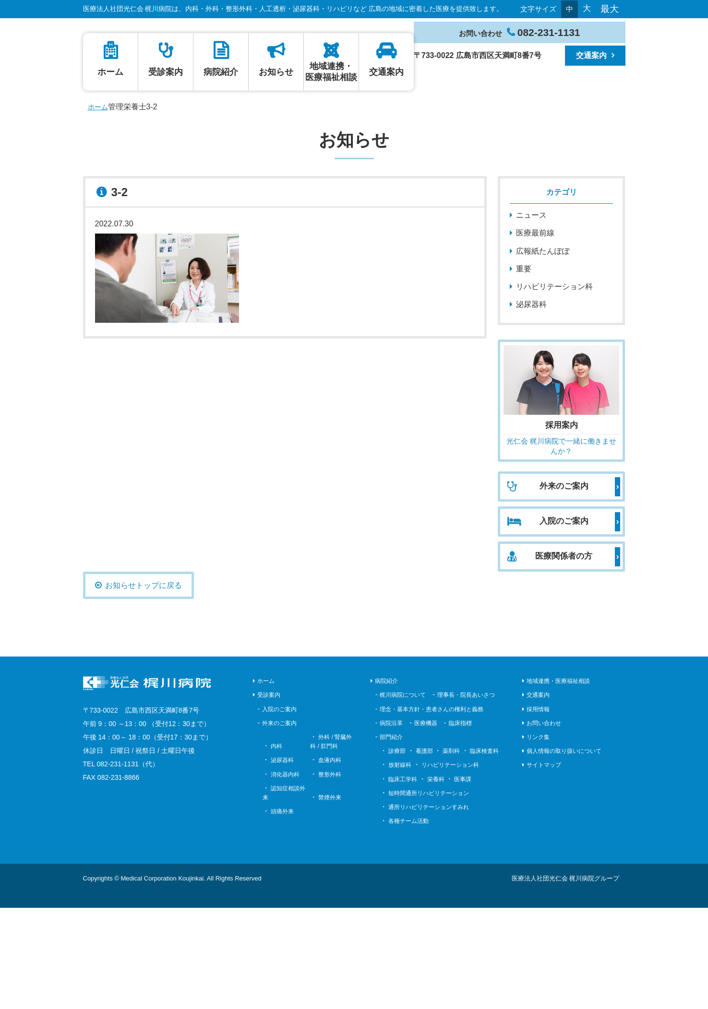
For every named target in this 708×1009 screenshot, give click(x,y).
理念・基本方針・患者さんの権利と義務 (431, 810)
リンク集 (538, 837)
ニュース (531, 316)
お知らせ (389, 88)
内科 (276, 847)
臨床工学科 (402, 880)
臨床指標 (460, 824)
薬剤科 (451, 852)
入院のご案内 (279, 810)
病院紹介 (379, 88)
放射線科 (399, 866)
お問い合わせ (544, 824)
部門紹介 (391, 837)
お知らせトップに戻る (143, 686)
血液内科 (329, 861)
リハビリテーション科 (554, 387)
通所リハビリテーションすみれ (428, 907)
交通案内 (409, 88)
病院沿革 (391, 824)
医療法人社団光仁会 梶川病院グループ (566, 979)
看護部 (424, 852)
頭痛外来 (282, 912)
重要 (523, 369)
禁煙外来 (329, 898)
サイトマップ (544, 866)
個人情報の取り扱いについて (564, 852)
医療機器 (425, 824)
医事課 (462, 880)
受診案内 (369, 88)
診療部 (397, 852)
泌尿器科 (531, 405)
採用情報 (538, 810)
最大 (609, 9)
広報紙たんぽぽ (543, 352)
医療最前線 (535, 334)
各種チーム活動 (408, 922)
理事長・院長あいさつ (466, 796)
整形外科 (329, 875)
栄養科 (435, 880)
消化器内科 (285, 875)
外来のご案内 (279, 824)
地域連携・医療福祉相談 (399, 122)
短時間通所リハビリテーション (428, 894)
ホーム (359, 83)
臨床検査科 (484, 852)
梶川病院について (403, 796)
